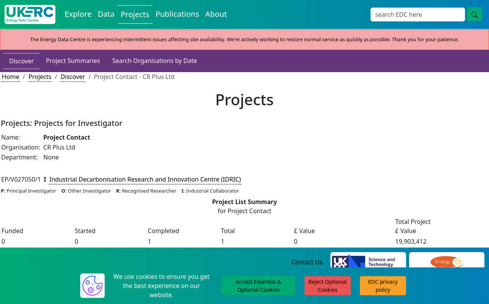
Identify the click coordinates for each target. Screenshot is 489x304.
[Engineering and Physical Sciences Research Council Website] (446, 262)
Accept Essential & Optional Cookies (258, 285)
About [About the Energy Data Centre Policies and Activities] (216, 14)
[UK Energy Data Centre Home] (30, 14)
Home (10, 76)
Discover (21, 61)
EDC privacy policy (383, 285)
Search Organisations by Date (154, 60)
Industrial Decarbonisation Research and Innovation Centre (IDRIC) (145, 179)
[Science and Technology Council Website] (368, 262)
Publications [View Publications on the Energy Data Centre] (177, 14)
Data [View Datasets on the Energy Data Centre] (106, 14)
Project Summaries (73, 60)
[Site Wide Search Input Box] (417, 14)
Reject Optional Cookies (327, 285)
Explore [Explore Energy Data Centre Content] (78, 14)
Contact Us (306, 262)
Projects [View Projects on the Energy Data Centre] (135, 14)
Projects (39, 76)
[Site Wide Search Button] (474, 14)
